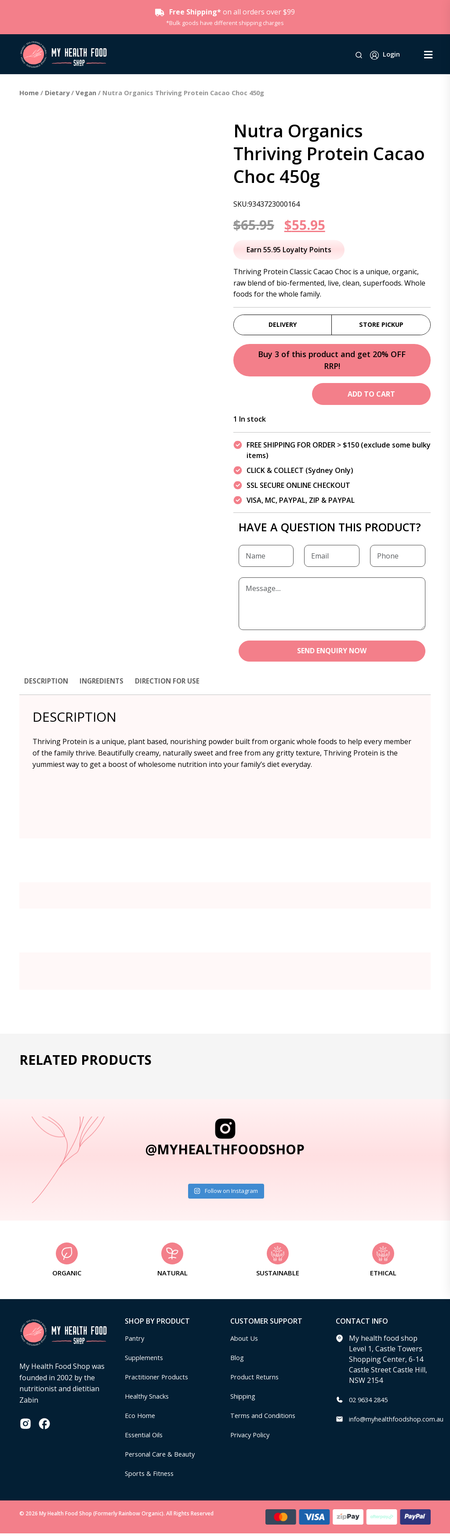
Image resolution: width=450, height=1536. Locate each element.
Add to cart (371, 396)
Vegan (86, 92)
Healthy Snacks (150, 1399)
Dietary (57, 92)
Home (29, 92)
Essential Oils (146, 1437)
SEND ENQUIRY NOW (332, 653)
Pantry (136, 1341)
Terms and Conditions (266, 1418)
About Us (245, 1341)
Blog (238, 1360)
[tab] (47, 687)
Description (47, 683)
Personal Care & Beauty (164, 1456)
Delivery (282, 325)
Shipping (245, 1399)
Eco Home (141, 1418)
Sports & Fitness (151, 1476)
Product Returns (257, 1379)
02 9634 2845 (370, 1402)
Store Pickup (381, 325)
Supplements (146, 1360)
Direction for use (174, 683)
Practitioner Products (160, 1379)
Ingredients (105, 683)
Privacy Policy (252, 1437)
